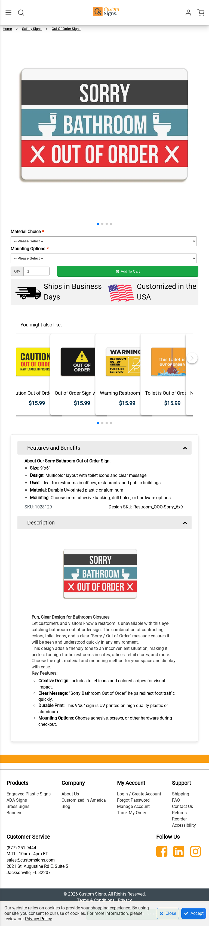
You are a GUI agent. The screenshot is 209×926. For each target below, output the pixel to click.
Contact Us (182, 806)
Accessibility (184, 825)
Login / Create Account (139, 794)
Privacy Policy (38, 918)
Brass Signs (18, 806)
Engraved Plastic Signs (29, 794)
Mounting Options (29, 248)
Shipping (180, 794)
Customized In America (84, 800)
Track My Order (131, 812)
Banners (14, 812)
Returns (179, 812)
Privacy (125, 900)
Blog (66, 806)
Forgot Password (133, 800)
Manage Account (133, 806)
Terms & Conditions (96, 900)
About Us (70, 794)
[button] (98, 224)
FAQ (176, 800)
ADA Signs (17, 800)
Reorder (179, 819)
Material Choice (27, 231)
